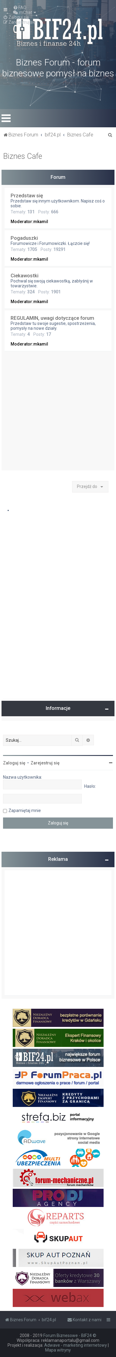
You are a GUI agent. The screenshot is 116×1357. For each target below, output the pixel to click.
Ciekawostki (24, 275)
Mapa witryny (58, 1350)
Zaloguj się (14, 762)
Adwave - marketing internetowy (75, 1345)
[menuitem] (19, 7)
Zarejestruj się (45, 762)
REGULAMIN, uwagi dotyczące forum (52, 318)
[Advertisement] (58, 412)
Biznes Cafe (22, 156)
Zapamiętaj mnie (24, 810)
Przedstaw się (27, 195)
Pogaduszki (24, 238)
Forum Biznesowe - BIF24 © (69, 1335)
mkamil (40, 221)
